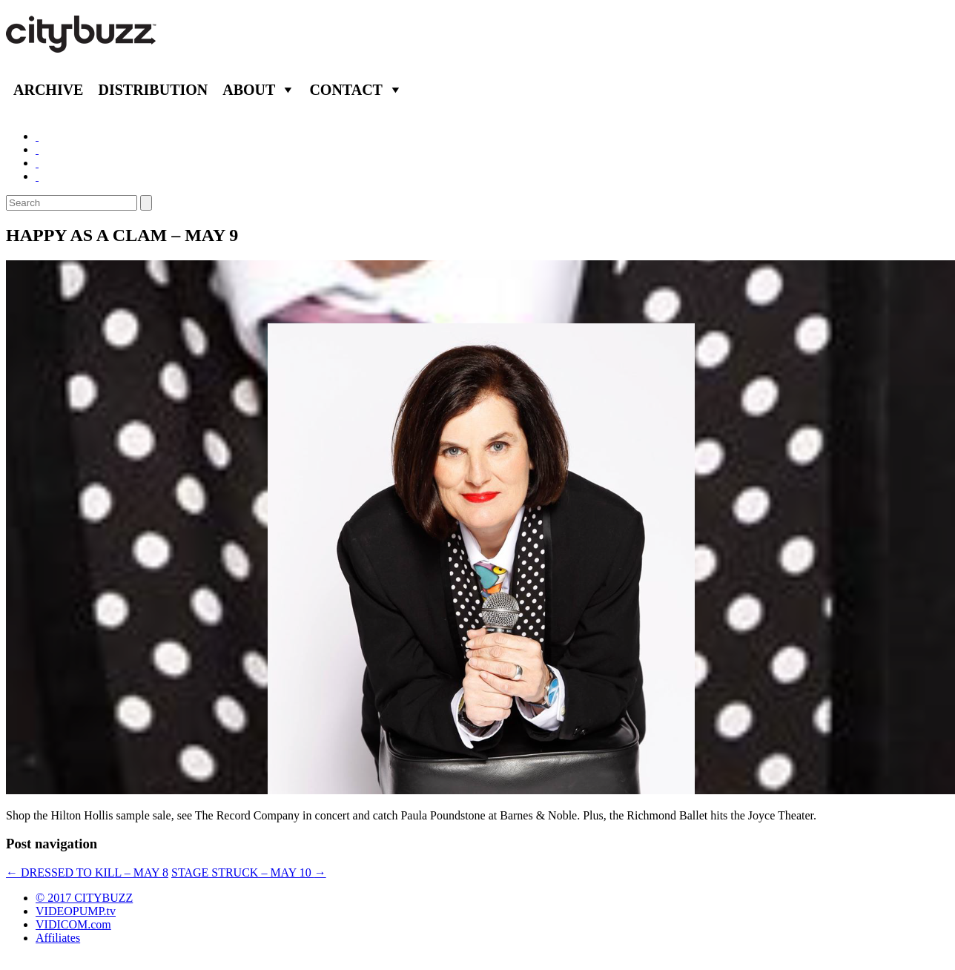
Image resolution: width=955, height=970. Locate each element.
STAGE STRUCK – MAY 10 (248, 872)
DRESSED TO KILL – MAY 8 (87, 872)
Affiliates (58, 937)
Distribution (153, 90)
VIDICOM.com (73, 924)
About (248, 90)
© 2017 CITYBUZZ (84, 897)
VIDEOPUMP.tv (76, 911)
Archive (48, 90)
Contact (346, 90)
